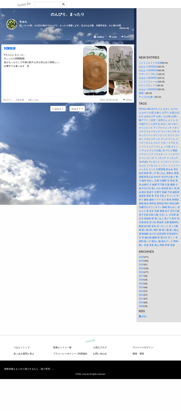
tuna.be (90, 341)
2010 (141, 302)
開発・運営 (138, 353)
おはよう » (77, 108)
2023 (141, 264)
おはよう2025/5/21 (148, 78)
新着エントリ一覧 (62, 347)
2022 (141, 268)
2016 (141, 279)
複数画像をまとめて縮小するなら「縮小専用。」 (29, 369)
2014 (141, 287)
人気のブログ (100, 347)
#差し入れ (33, 99)
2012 (141, 295)
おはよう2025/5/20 (148, 89)
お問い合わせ (100, 353)
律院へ (142, 93)
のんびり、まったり (68, 14)
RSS (143, 316)
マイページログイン (143, 347)
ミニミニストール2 (149, 81)
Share (125, 37)
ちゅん (23, 21)
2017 (141, 275)
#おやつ (7, 99)
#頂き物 (20, 99)
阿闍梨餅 (10, 48)
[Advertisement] (67, 121)
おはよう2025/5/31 (148, 66)
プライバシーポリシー (64, 353)
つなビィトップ (22, 347)
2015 (141, 283)
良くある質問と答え (24, 353)
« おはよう (58, 108)
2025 (141, 257)
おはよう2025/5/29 (148, 70)
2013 (141, 291)
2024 (141, 260)
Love (113, 37)
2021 (141, 272)
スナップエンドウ (148, 85)
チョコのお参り (147, 97)
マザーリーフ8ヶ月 (149, 74)
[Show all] (124, 28)
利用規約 (82, 353)
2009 (141, 306)
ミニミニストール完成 (150, 62)
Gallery (99, 37)
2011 (141, 298)
